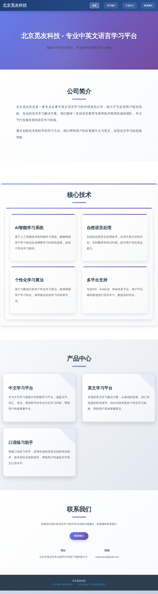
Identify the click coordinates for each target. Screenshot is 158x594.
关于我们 (110, 5)
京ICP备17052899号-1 (63, 588)
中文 (17, 399)
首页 (94, 5)
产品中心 (129, 5)
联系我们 (148, 5)
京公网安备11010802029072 (91, 588)
